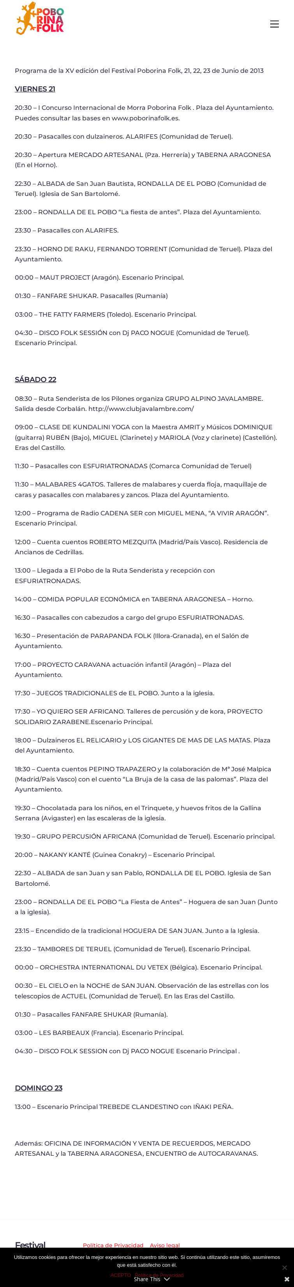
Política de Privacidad (113, 1245)
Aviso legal (165, 1245)
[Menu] (274, 24)
